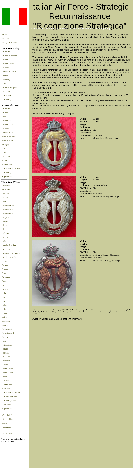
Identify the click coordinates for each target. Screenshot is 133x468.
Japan (4, 313)
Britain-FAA (8, 121)
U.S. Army (7, 95)
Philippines (7, 345)
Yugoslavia (7, 176)
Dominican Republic (11, 253)
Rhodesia (6, 357)
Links (4, 423)
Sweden (5, 380)
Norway (5, 337)
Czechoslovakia (9, 245)
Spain (4, 160)
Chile (4, 225)
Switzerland (7, 164)
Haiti (4, 285)
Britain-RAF (8, 124)
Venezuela (6, 404)
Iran (4, 148)
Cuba (4, 241)
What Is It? (7, 415)
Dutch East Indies (9, 257)
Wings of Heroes (9, 42)
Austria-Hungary (10, 56)
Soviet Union (8, 373)
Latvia (4, 317)
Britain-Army (8, 205)
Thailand (6, 388)
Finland (5, 269)
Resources (6, 427)
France (5, 75)
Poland (5, 349)
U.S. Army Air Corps (11, 168)
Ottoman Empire (10, 87)
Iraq (3, 301)
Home (4, 34)
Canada (5, 221)
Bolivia (5, 197)
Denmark (6, 249)
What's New (7, 38)
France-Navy (8, 140)
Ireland (5, 305)
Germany (6, 79)
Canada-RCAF (9, 132)
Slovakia (6, 365)
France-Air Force (10, 136)
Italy (4, 83)
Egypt (4, 261)
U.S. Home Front (9, 396)
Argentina (6, 185)
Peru (4, 341)
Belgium (5, 193)
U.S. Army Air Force (11, 392)
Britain (5, 60)
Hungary (6, 144)
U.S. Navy (7, 99)
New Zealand (8, 333)
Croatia (5, 237)
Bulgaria (6, 68)
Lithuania (6, 321)
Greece (5, 281)
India (4, 293)
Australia (6, 52)
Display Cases (8, 419)
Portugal (5, 353)
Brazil (5, 117)
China (4, 229)
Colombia (6, 233)
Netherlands (7, 329)
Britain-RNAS (9, 64)
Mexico (5, 325)
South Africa (7, 369)
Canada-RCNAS (10, 71)
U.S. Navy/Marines (10, 400)
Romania (6, 91)
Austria (5, 113)
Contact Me (7, 433)
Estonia (5, 265)
